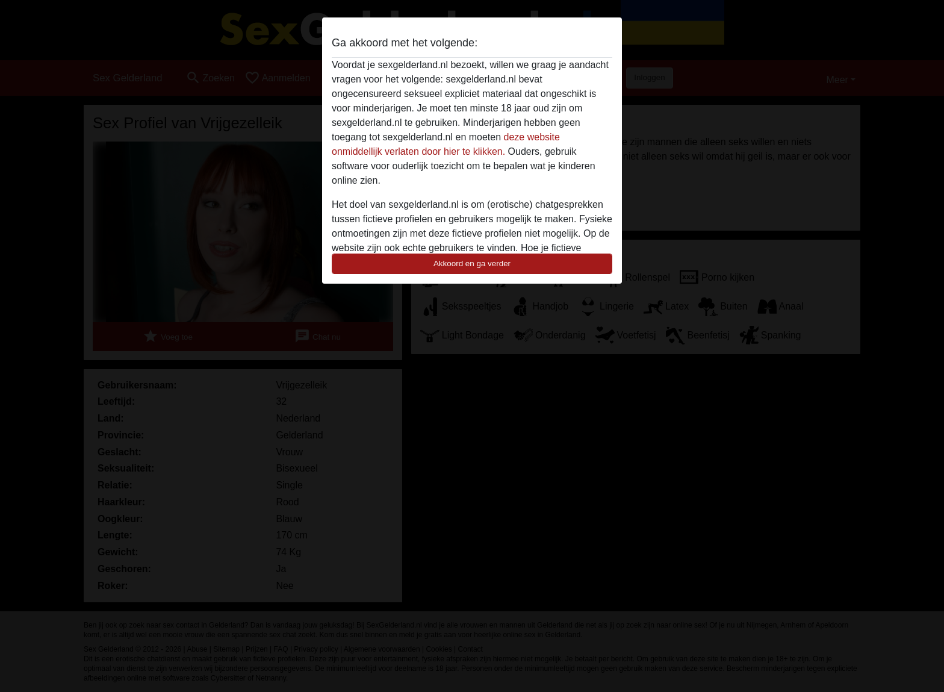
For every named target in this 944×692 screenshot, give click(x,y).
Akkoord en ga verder (472, 263)
